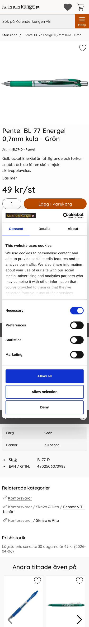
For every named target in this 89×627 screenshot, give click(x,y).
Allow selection (44, 392)
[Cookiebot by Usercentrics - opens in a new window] (63, 216)
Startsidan (9, 35)
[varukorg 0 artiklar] (82, 7)
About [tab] (73, 229)
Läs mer (9, 178)
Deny (44, 407)
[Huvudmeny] (82, 21)
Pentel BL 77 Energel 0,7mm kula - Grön (52, 35)
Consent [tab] (16, 229)
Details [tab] (45, 229)
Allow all (44, 376)
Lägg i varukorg (55, 203)
